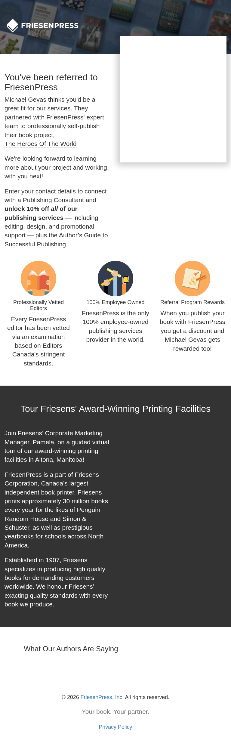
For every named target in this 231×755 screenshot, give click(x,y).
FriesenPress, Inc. (102, 697)
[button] (5, 668)
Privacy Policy (115, 727)
